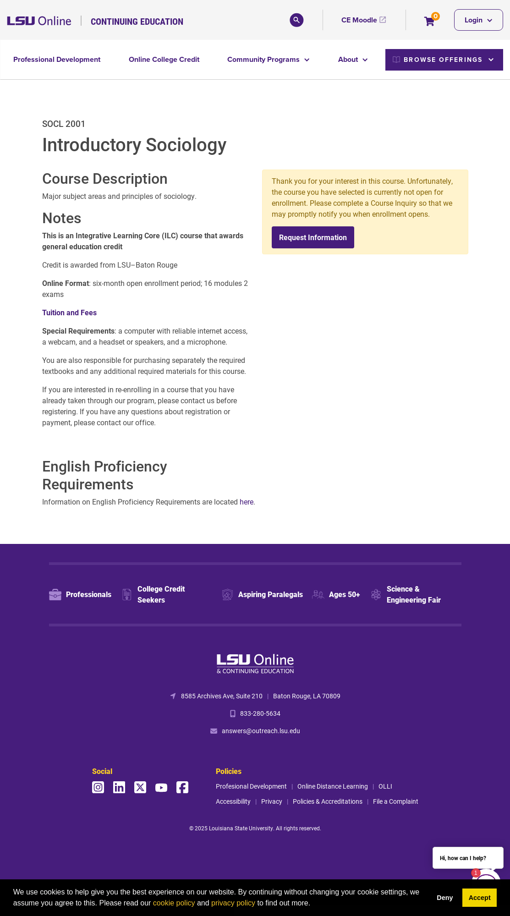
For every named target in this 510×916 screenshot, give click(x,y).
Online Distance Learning (332, 786)
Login (474, 20)
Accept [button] (480, 897)
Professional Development (56, 59)
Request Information (313, 237)
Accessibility (233, 801)
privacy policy (233, 903)
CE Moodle (359, 20)
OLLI (385, 786)
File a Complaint (395, 801)
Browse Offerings (438, 59)
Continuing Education (137, 21)
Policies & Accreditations (327, 801)
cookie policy (174, 903)
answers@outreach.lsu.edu (261, 730)
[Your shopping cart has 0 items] (430, 22)
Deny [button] (445, 897)
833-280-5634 (260, 713)
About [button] (349, 59)
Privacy (271, 801)
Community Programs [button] (264, 59)
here (246, 501)
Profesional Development (251, 786)
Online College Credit (164, 59)
